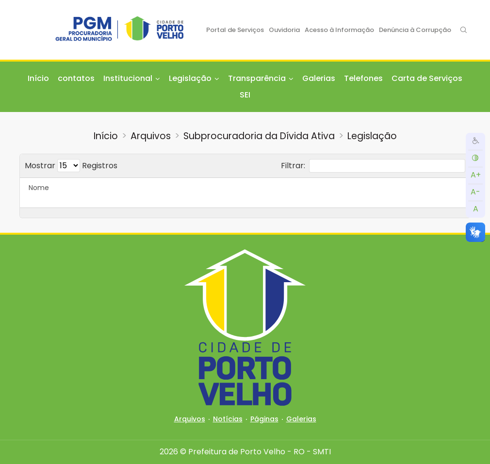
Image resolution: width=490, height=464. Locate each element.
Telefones (363, 78)
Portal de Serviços (235, 29)
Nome (39, 187)
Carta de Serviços (427, 78)
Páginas (264, 419)
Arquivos (151, 136)
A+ (476, 174)
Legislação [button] (190, 78)
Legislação (372, 136)
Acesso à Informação (339, 29)
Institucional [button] (127, 78)
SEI (245, 94)
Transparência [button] (257, 78)
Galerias (318, 78)
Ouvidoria (284, 29)
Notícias (228, 419)
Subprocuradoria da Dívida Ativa (259, 136)
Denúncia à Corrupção (415, 29)
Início (38, 78)
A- (475, 191)
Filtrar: (373, 166)
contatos (76, 78)
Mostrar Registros (71, 165)
